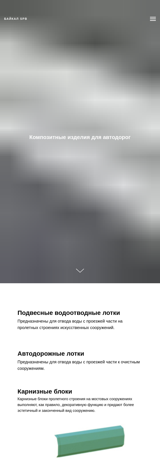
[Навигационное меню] (153, 19)
